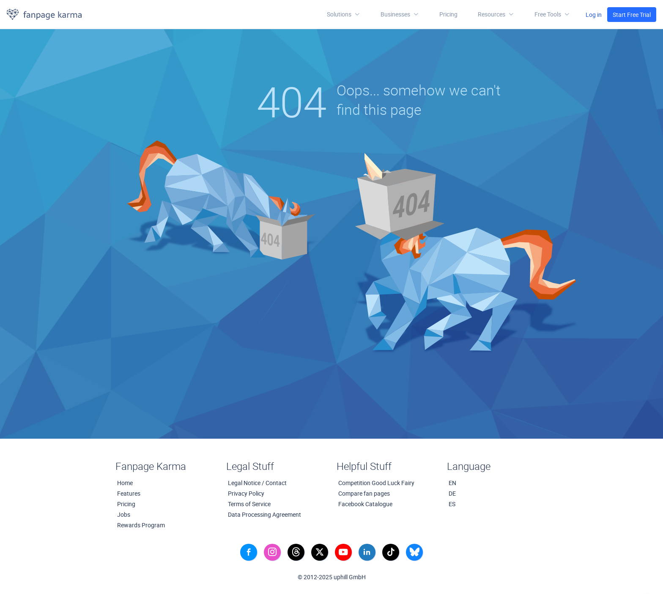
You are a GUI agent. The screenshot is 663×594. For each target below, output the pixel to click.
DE (452, 493)
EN (452, 483)
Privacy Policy (246, 493)
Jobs (123, 514)
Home (125, 483)
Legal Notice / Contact (257, 483)
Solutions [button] (343, 14)
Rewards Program (141, 525)
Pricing (448, 14)
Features (128, 493)
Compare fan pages (364, 493)
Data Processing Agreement (264, 514)
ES (452, 504)
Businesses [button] (400, 14)
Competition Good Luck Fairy (376, 483)
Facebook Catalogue (365, 504)
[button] (496, 14)
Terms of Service (249, 504)
